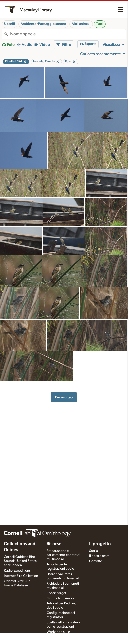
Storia (93, 551)
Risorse (54, 544)
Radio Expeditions (17, 570)
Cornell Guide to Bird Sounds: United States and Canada (20, 561)
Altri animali (81, 24)
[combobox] (68, 34)
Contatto (95, 561)
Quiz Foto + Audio (60, 598)
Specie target (56, 593)
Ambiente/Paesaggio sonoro (43, 24)
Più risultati (64, 397)
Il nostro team (99, 556)
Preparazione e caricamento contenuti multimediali (63, 555)
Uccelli (9, 24)
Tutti (100, 24)
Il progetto (100, 544)
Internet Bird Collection (21, 576)
